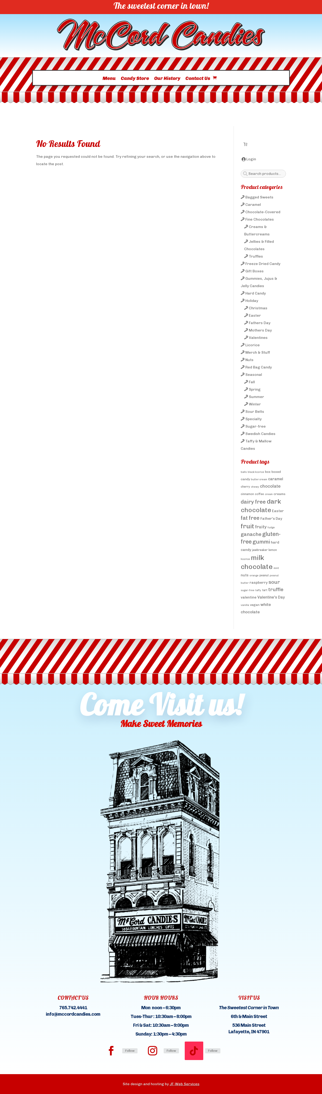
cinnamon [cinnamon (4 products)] (247, 494)
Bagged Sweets (259, 197)
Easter (255, 315)
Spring (254, 389)
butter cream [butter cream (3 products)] (259, 479)
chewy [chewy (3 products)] (255, 486)
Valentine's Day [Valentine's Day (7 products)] (271, 597)
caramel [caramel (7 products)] (275, 479)
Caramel (253, 204)
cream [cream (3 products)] (269, 494)
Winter (255, 404)
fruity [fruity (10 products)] (261, 526)
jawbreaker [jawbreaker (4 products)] (260, 550)
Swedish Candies (260, 434)
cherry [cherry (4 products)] (245, 486)
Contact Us (197, 79)
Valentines (258, 337)
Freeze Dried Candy (262, 263)
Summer (256, 397)
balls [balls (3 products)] (244, 472)
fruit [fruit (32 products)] (247, 526)
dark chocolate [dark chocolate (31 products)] (261, 506)
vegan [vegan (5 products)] (254, 605)
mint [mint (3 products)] (276, 568)
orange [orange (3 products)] (254, 575)
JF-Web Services (185, 1084)
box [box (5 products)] (268, 472)
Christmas (258, 308)
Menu (109, 79)
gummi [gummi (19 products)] (261, 541)
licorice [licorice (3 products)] (245, 559)
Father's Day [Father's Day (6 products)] (271, 519)
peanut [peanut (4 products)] (264, 575)
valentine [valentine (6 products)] (248, 597)
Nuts (249, 360)
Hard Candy (255, 293)
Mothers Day (260, 330)
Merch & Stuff (257, 352)
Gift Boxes (254, 271)
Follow (130, 1051)
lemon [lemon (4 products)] (273, 550)
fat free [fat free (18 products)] (250, 518)
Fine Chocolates (259, 219)
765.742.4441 (73, 1007)
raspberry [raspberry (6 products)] (259, 582)
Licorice (252, 345)
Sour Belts (254, 411)
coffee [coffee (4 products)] (259, 494)
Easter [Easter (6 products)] (278, 511)
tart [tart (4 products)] (264, 590)
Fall (252, 382)
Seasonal (253, 374)
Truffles (256, 256)
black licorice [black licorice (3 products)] (256, 472)
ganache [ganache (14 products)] (251, 534)
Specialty (253, 419)
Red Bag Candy (258, 367)
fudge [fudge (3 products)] (271, 527)
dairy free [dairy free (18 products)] (253, 501)
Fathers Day (259, 323)
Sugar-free (255, 426)
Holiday (251, 300)
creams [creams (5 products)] (279, 494)
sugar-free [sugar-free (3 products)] (247, 590)
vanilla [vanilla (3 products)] (245, 605)
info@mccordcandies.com (73, 1014)
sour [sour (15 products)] (274, 582)
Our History (167, 79)
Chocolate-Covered (262, 212)
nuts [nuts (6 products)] (245, 575)
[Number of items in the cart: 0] (245, 144)
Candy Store (135, 79)
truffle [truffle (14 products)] (275, 589)
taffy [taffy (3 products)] (258, 590)
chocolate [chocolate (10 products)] (270, 486)
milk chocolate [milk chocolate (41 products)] (257, 562)
